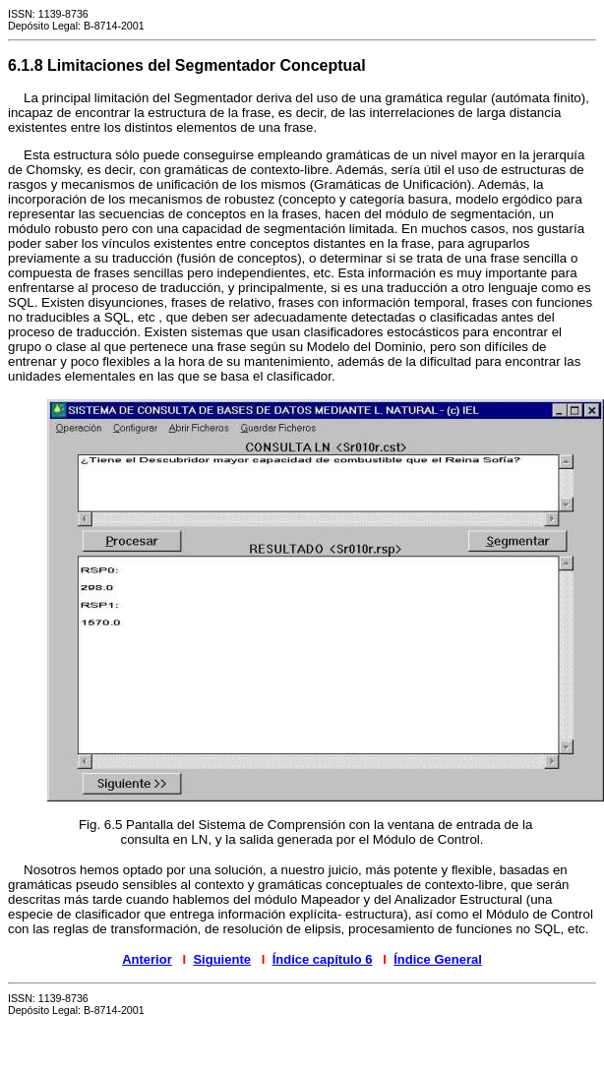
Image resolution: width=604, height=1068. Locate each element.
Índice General (437, 959)
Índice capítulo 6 (322, 959)
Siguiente (222, 959)
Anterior (147, 959)
